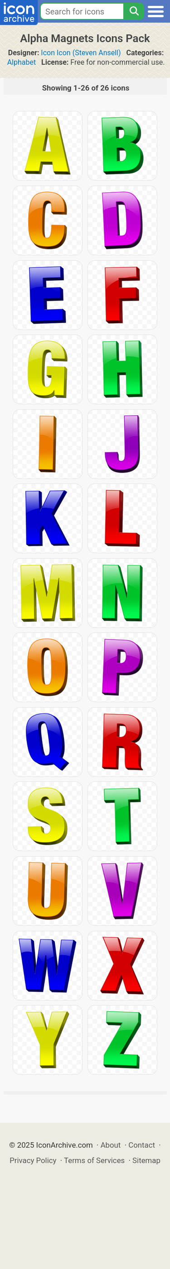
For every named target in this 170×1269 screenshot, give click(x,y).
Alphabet (21, 62)
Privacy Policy (33, 1160)
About (111, 1144)
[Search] (133, 11)
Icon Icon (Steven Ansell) (81, 52)
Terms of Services (94, 1160)
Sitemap (146, 1160)
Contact (141, 1144)
